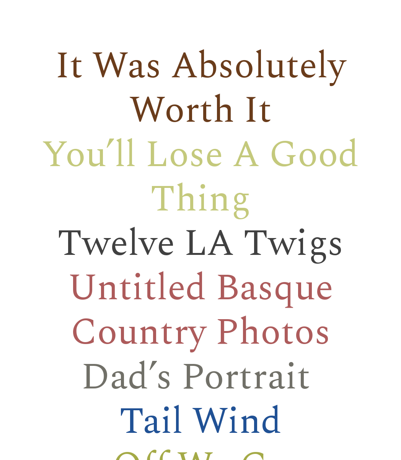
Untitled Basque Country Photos (200, 310)
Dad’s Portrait (195, 377)
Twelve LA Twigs (200, 244)
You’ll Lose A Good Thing (200, 177)
